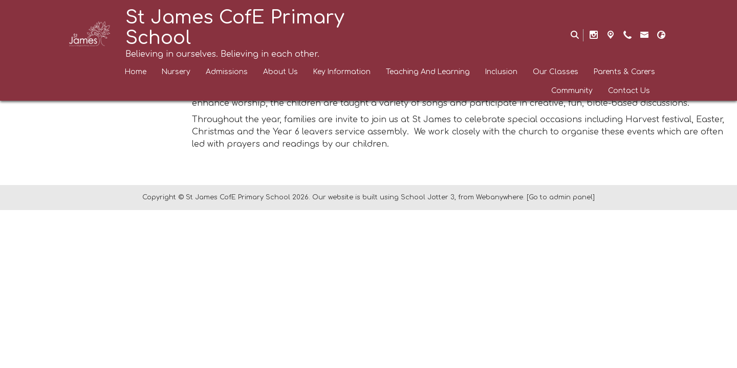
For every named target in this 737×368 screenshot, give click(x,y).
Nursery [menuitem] (176, 72)
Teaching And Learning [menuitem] (428, 72)
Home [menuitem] (135, 72)
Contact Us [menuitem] (629, 91)
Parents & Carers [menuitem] (624, 72)
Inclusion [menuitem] (501, 72)
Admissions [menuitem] (227, 72)
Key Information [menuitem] (342, 72)
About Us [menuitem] (280, 72)
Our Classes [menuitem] (555, 72)
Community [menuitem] (572, 91)
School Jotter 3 (427, 197)
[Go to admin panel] (561, 197)
